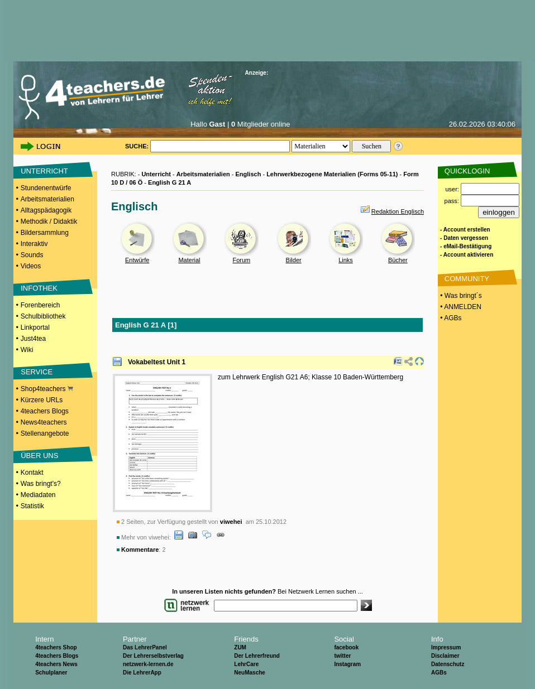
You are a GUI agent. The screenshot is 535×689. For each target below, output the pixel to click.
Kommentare (140, 549)
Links (345, 260)
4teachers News (56, 664)
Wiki (27, 350)
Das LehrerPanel (145, 647)
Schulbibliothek (43, 316)
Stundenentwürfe (46, 188)
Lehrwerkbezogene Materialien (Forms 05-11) (332, 174)
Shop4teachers (47, 389)
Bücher (398, 260)
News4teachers (44, 422)
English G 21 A (169, 182)
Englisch (248, 174)
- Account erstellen (465, 230)
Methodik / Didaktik (49, 221)
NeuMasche (249, 672)
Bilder (294, 260)
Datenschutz (447, 664)
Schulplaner (51, 672)
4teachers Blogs (45, 411)
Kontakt (32, 472)
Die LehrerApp (142, 672)
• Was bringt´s (460, 296)
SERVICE (36, 372)
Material (189, 260)
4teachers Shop (56, 647)
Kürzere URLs (42, 400)
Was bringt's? (41, 484)
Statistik (32, 506)
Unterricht (156, 174)
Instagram (347, 664)
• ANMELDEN (459, 307)
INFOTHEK (39, 288)
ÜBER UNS (39, 455)
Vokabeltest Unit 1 (156, 362)
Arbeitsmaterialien (47, 199)
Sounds (32, 255)
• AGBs (450, 318)
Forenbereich (40, 305)
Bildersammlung (45, 233)
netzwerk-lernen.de (148, 664)
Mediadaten (38, 495)
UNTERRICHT (44, 171)
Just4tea (33, 339)
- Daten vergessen (464, 238)
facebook (346, 647)
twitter (342, 656)
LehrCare (246, 664)
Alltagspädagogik (46, 210)
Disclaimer (445, 656)
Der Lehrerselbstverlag (153, 656)
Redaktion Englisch (397, 211)
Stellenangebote (45, 433)
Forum (241, 260)
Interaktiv (34, 244)
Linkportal (35, 327)
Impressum (446, 647)
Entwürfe (137, 260)
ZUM (240, 647)
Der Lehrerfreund (257, 656)
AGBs (439, 672)
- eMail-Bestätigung (465, 246)
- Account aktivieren (466, 255)
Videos (31, 266)
